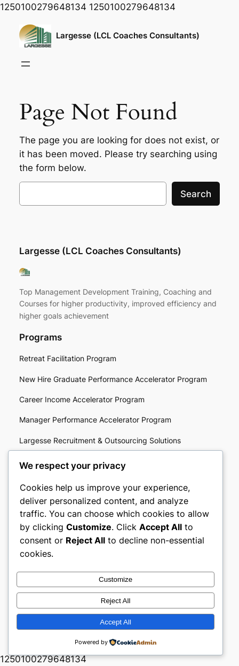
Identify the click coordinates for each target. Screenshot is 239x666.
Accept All (115, 622)
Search (195, 194)
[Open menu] (25, 64)
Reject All (116, 601)
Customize (115, 579)
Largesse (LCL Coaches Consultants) (128, 35)
